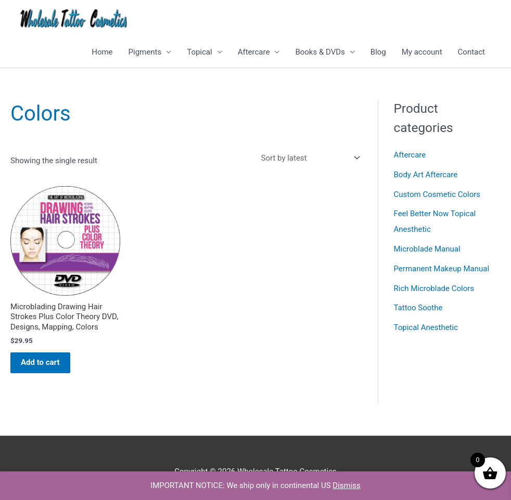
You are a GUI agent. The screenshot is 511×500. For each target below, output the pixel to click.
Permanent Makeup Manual (442, 268)
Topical (199, 52)
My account (422, 52)
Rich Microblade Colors (434, 288)
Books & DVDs (319, 52)
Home (102, 52)
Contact (471, 52)
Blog (378, 52)
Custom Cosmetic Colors (437, 194)
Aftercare (254, 52)
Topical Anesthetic (426, 327)
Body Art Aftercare (426, 174)
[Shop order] (308, 157)
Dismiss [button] (347, 485)
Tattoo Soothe (418, 307)
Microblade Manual (427, 249)
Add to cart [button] (40, 362)
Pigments (145, 52)
